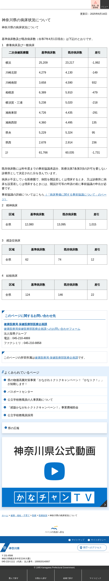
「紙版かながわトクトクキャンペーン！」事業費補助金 (43, 407)
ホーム (5, 515)
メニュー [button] (104, 7)
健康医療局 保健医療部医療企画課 (25, 324)
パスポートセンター (20, 391)
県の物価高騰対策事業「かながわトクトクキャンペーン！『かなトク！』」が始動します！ (56, 382)
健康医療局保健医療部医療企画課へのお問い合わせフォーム (42, 328)
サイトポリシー (98, 540)
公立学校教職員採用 (20, 415)
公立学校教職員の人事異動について (30, 399)
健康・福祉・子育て (20, 515)
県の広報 (13, 428)
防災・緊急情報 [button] (95, 6)
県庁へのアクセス (92, 547)
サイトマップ (78, 540)
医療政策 (43, 515)
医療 (34, 515)
